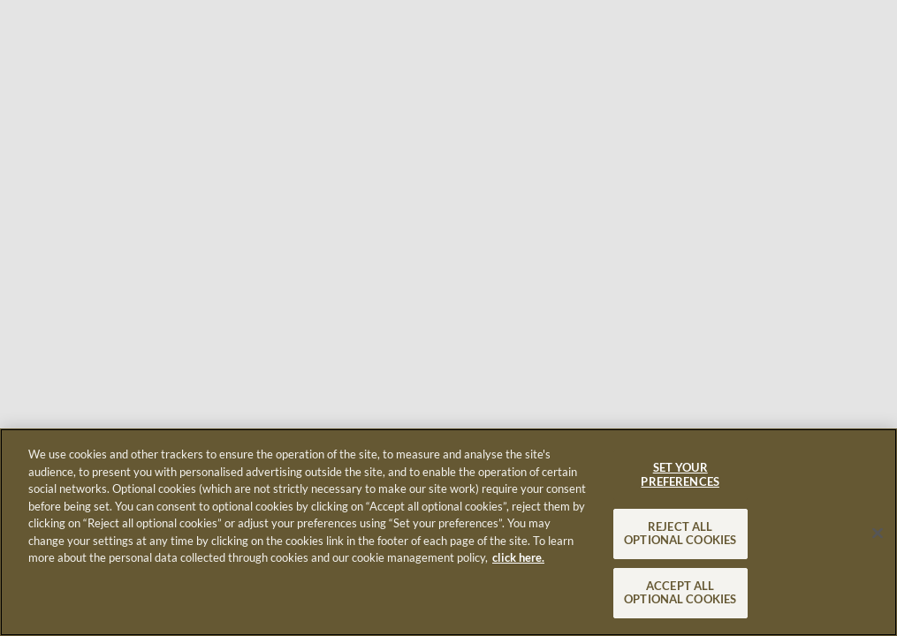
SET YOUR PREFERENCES (679, 474)
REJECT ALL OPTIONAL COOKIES (680, 533)
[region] (448, 532)
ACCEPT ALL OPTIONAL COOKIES (680, 593)
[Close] (877, 532)
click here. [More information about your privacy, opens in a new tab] (518, 557)
